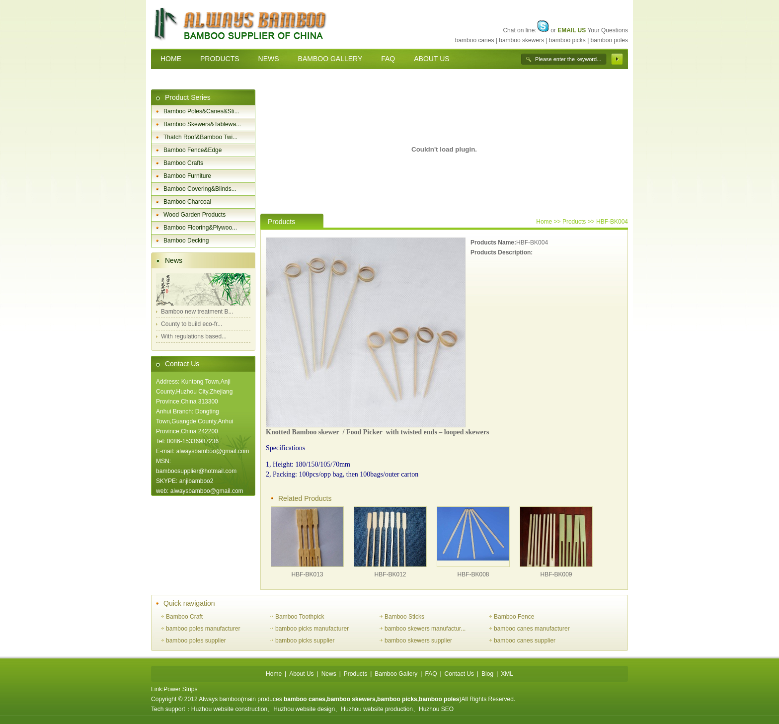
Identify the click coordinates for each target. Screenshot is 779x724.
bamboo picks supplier (304, 640)
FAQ (388, 59)
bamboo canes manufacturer (532, 628)
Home (544, 221)
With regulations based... (194, 336)
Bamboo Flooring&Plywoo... (200, 227)
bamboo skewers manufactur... (425, 628)
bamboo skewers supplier (418, 640)
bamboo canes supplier (524, 640)
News (173, 260)
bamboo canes (474, 40)
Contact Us (182, 364)
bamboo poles (609, 40)
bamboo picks (567, 40)
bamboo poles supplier (196, 640)
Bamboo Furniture (187, 175)
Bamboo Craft (184, 616)
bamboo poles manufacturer (203, 628)
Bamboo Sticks (404, 616)
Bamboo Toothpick (299, 616)
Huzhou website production (377, 709)
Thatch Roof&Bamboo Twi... (200, 137)
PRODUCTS (219, 59)
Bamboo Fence (514, 616)
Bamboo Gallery (396, 673)
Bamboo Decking (186, 240)
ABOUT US (431, 59)
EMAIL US (571, 30)
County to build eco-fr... (191, 324)
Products (355, 673)
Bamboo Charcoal (187, 201)
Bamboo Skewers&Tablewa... (202, 124)
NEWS (268, 59)
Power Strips (180, 689)
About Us (301, 673)
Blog (487, 673)
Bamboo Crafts (183, 163)
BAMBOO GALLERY (330, 59)
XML (507, 673)
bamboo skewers (521, 40)
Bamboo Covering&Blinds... (199, 188)
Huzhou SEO (436, 709)
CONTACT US (182, 79)
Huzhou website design (304, 709)
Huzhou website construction (229, 709)
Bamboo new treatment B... (197, 311)
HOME (170, 59)
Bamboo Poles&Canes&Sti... (201, 111)
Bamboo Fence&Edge (192, 150)
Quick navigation (189, 603)
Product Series (188, 97)
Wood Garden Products (194, 214)
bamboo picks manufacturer (312, 628)
